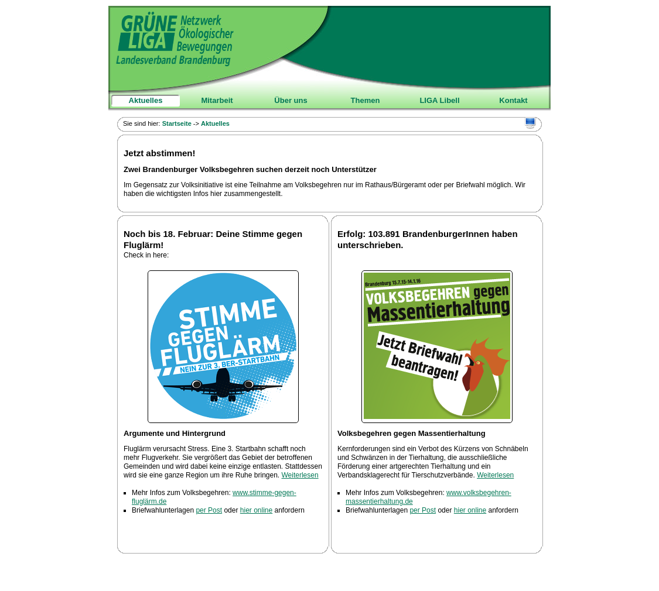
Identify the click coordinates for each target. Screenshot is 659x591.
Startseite (177, 123)
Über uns (290, 100)
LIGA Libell (439, 100)
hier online (256, 510)
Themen (365, 100)
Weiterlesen (300, 475)
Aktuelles (146, 100)
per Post (209, 510)
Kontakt (513, 100)
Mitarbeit (217, 100)
